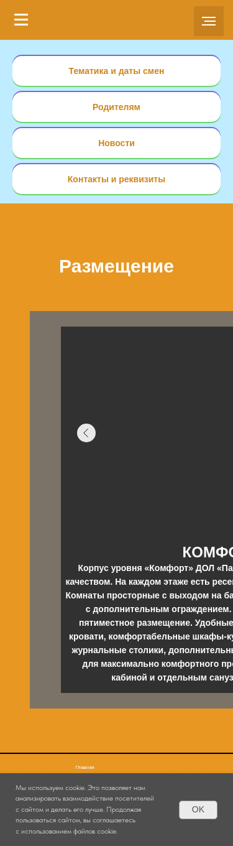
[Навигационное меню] (21, 20)
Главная (85, 767)
